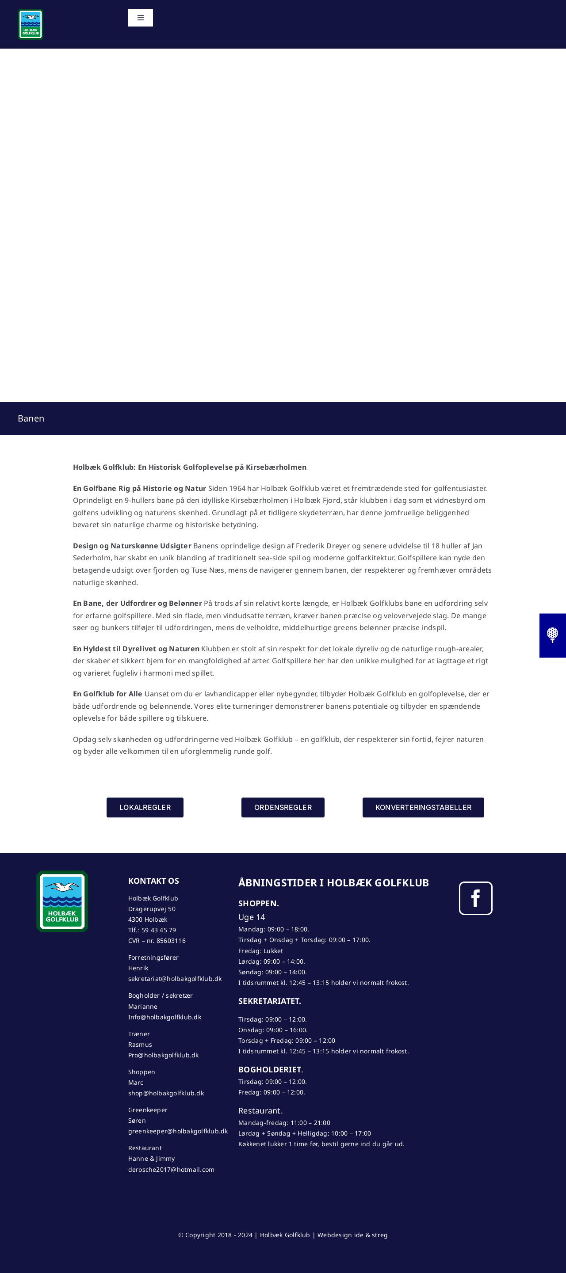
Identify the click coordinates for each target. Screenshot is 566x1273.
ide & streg (371, 1235)
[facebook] (476, 898)
